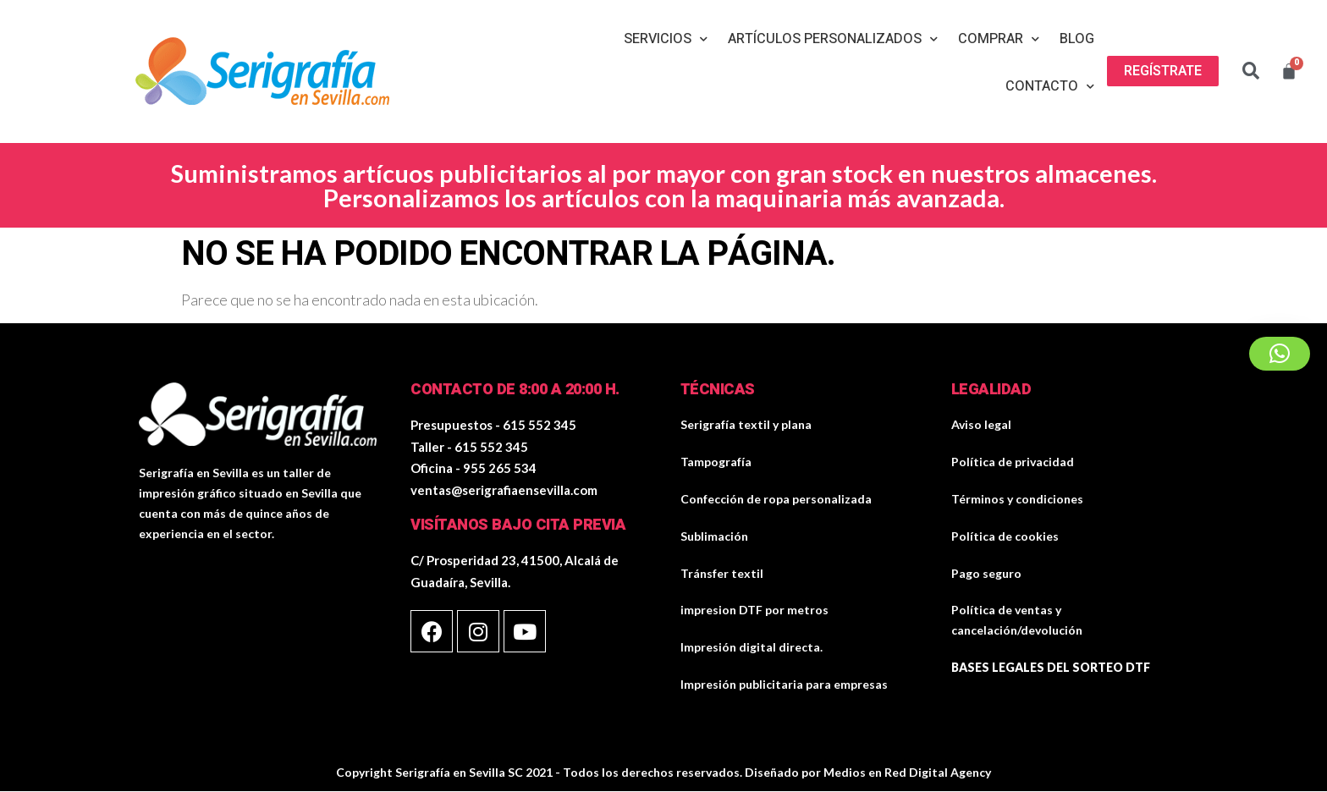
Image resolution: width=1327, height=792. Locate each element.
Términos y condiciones (1017, 499)
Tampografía (716, 461)
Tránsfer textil (721, 573)
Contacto (1049, 87)
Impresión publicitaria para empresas (784, 684)
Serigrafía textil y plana (746, 424)
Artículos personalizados (833, 39)
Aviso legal (981, 424)
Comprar (998, 39)
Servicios (666, 39)
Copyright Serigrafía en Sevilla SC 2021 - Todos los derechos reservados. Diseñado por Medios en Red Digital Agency (663, 772)
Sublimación (714, 536)
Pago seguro (986, 573)
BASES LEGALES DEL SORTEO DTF (1050, 667)
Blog (1077, 39)
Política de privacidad (1012, 461)
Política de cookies (1005, 536)
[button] (1163, 71)
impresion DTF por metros (754, 609)
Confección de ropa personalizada (776, 499)
